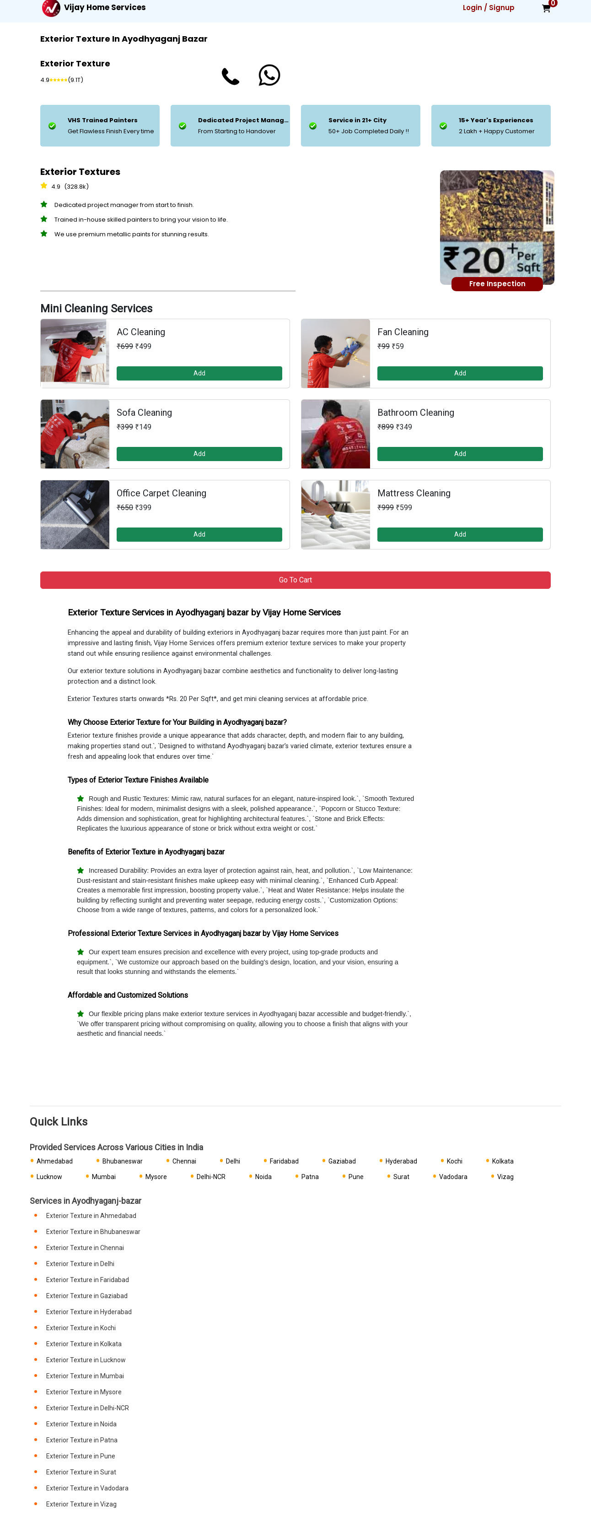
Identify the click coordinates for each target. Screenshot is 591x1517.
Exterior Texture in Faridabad (87, 1279)
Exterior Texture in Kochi (81, 1328)
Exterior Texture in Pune (80, 1456)
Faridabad (284, 1161)
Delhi (233, 1161)
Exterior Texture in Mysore (84, 1392)
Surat (401, 1176)
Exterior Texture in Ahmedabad (91, 1215)
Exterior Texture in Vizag (81, 1504)
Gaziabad (342, 1161)
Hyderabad (401, 1161)
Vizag (505, 1176)
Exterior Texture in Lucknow (86, 1360)
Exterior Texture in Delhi (80, 1263)
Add (199, 373)
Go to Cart (295, 580)
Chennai (184, 1161)
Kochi (454, 1161)
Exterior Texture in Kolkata (84, 1344)
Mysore (156, 1176)
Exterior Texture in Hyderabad (89, 1312)
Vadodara (453, 1176)
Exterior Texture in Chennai (85, 1247)
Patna (310, 1176)
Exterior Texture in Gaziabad (87, 1296)
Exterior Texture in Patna (82, 1440)
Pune (356, 1176)
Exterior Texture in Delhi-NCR (87, 1408)
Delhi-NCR (211, 1176)
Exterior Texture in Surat (81, 1472)
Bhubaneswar (122, 1161)
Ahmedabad (55, 1161)
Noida (263, 1176)
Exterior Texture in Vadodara (87, 1488)
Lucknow (49, 1176)
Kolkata (503, 1161)
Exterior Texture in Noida (81, 1424)
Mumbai (104, 1176)
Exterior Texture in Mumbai (85, 1376)
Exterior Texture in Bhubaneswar (93, 1231)
